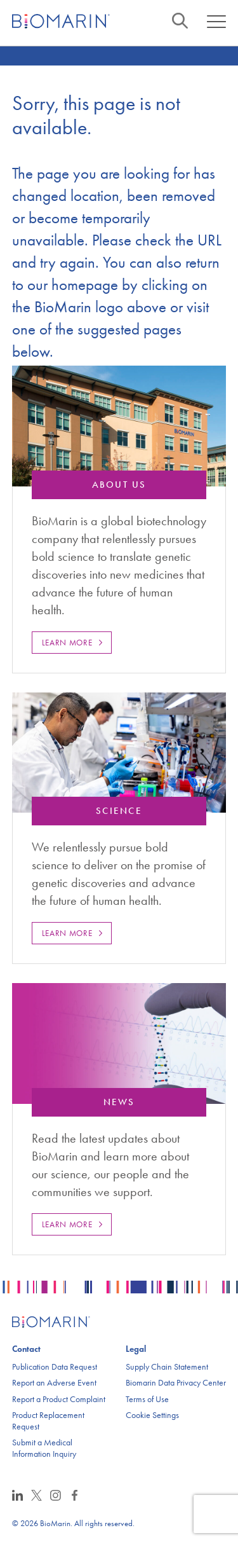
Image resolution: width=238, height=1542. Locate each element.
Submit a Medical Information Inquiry (44, 1448)
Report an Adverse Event (54, 1382)
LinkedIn (17, 1495)
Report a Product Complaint (58, 1399)
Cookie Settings (152, 1415)
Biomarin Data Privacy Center (176, 1382)
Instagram (55, 1495)
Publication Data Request (54, 1366)
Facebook (74, 1495)
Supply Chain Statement (167, 1366)
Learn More (67, 642)
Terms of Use (147, 1399)
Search (180, 21)
